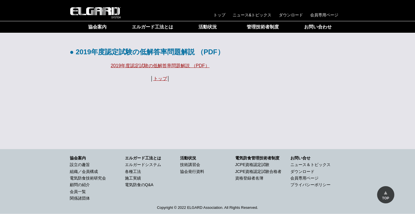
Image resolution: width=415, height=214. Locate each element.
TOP (385, 198)
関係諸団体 (80, 198)
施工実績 (133, 178)
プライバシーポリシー (310, 184)
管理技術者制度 (263, 26)
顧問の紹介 (80, 184)
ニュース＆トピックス (310, 164)
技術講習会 (190, 164)
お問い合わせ (318, 26)
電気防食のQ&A (139, 184)
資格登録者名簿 (249, 178)
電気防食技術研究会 (88, 178)
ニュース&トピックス (252, 15)
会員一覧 (78, 191)
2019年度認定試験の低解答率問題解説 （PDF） (160, 65)
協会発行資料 (192, 171)
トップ (219, 15)
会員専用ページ (324, 15)
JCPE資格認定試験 (252, 164)
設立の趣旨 (80, 164)
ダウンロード (291, 15)
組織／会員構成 (84, 171)
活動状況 (207, 26)
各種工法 (133, 171)
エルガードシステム (143, 164)
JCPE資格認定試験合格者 (258, 171)
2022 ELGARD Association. (200, 207)
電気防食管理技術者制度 (257, 158)
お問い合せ (300, 158)
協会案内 (97, 26)
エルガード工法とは (152, 26)
